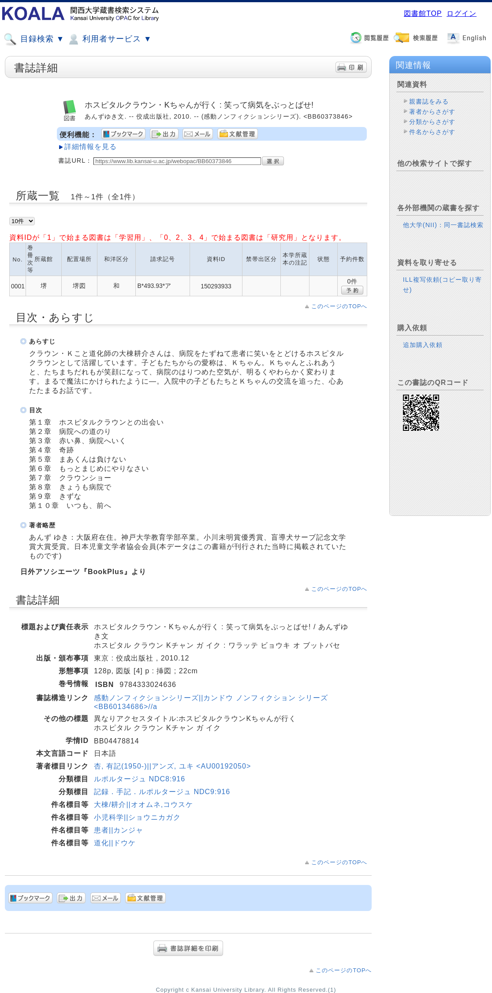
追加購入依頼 (423, 344)
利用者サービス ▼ (109, 39)
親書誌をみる (429, 101)
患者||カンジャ (118, 830)
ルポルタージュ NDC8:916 (139, 779)
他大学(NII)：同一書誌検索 (443, 224)
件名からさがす (432, 131)
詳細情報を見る (90, 146)
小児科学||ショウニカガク (137, 817)
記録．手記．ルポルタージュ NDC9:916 (162, 791)
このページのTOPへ (339, 306)
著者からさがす (432, 111)
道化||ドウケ (115, 843)
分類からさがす (432, 121)
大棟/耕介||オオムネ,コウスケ (143, 804)
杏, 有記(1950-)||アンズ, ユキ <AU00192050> (172, 766)
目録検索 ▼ (34, 39)
